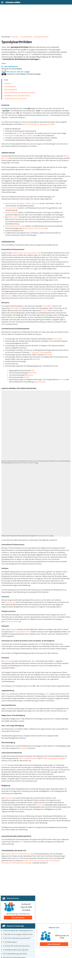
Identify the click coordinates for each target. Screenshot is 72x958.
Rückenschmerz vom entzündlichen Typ (26, 253)
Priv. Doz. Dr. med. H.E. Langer (18, 72)
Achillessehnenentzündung (43, 291)
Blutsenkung (32, 183)
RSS (19, 928)
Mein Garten (9, 830)
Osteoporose (10, 467)
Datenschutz (53, 931)
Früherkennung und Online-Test (15, 99)
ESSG (21, 707)
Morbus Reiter (13, 217)
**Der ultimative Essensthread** (17, 803)
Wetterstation (10, 807)
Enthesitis (35, 352)
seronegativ (47, 306)
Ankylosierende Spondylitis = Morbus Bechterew (22, 203)
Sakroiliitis (8, 663)
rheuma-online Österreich (19, 901)
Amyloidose (24, 613)
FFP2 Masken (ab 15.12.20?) (14, 827)
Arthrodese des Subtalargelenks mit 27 (19, 796)
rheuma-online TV (18, 905)
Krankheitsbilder (10, 86)
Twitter (18, 924)
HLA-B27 (19, 133)
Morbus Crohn (27, 228)
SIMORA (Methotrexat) (11, 867)
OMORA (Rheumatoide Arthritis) (14, 863)
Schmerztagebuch (9, 860)
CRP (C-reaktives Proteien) (28, 624)
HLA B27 (45, 310)
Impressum (53, 924)
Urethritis (32, 373)
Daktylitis (36, 359)
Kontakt (53, 920)
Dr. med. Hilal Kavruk (10, 66)
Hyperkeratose (39, 382)
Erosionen (39, 670)
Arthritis (48, 355)
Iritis (28, 291)
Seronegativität (10, 136)
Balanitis (29, 375)
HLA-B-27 (47, 559)
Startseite (14, 37)
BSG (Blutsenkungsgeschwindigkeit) (53, 624)
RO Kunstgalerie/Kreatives (14, 823)
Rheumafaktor (28, 136)
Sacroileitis (57, 339)
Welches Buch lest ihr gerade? (15, 815)
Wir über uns (53, 897)
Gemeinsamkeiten (10, 90)
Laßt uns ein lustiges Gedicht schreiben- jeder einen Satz (19, 800)
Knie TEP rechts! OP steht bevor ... (17, 811)
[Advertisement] (36, 20)
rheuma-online (19, 897)
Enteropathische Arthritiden (15, 226)
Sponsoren (53, 901)
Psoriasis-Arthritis (11, 208)
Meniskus (8, 296)
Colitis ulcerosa (39, 228)
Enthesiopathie (45, 352)
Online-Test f (28, 726)
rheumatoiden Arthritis (22, 497)
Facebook (18, 920)
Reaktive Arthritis (11, 212)
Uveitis (7, 559)
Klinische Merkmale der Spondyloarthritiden (19, 93)
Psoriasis (61, 379)
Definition (7, 83)
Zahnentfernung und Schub (15, 819)
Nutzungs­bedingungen (53, 928)
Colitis (26, 377)
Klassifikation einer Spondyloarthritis (17, 96)
